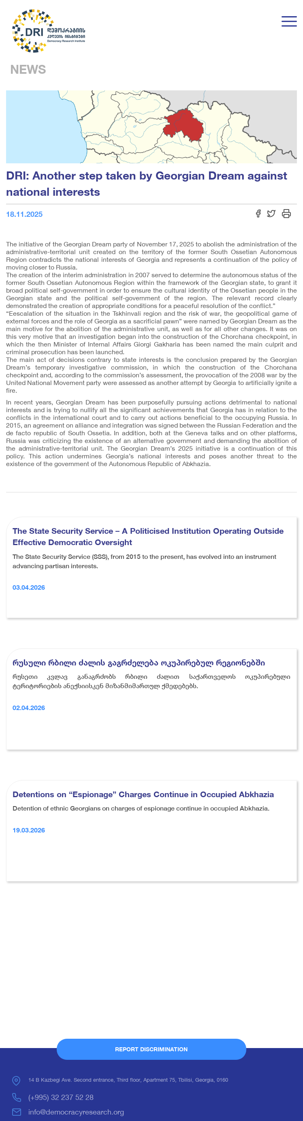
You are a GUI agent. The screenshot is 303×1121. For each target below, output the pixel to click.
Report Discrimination (151, 1049)
